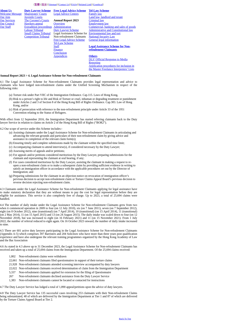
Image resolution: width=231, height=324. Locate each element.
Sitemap (53, 4)
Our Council (7, 23)
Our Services (7, 20)
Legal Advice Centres (66, 13)
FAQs (74, 4)
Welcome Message (11, 13)
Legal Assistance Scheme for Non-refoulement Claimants (109, 48)
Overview (59, 23)
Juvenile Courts (33, 17)
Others (93, 56)
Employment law (99, 23)
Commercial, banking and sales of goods (112, 26)
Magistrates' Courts (35, 13)
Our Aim (5, 17)
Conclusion (60, 52)
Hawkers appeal (33, 23)
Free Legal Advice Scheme (70, 10)
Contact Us (64, 4)
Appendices (60, 56)
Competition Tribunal (36, 36)
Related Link (85, 4)
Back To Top (125, 318)
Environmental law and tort (105, 33)
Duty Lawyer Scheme (37, 10)
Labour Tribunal (33, 30)
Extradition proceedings (38, 26)
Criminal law (96, 20)
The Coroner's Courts (36, 20)
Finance (58, 49)
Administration (62, 26)
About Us (6, 10)
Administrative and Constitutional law (111, 30)
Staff (56, 46)
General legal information (104, 39)
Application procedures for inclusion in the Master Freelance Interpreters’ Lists (111, 67)
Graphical (98, 4)
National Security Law (102, 36)
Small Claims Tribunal (37, 33)
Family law (95, 13)
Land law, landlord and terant (106, 17)
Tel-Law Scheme (63, 43)
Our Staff (5, 26)
